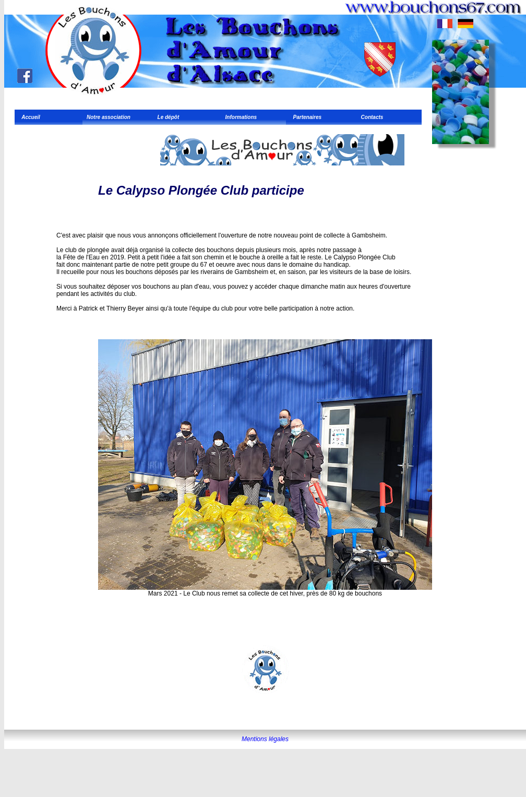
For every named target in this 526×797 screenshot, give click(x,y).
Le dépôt (166, 117)
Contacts (370, 117)
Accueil (29, 117)
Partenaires (305, 117)
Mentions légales (265, 739)
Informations (239, 117)
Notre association (108, 117)
